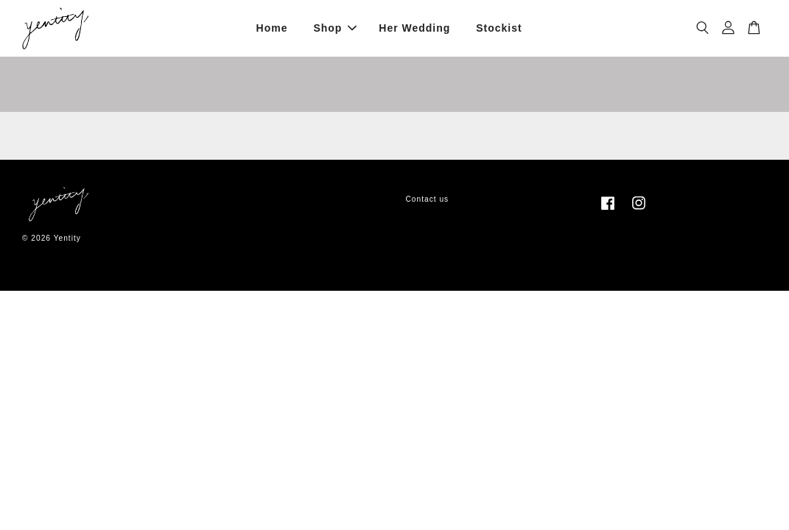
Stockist (499, 28)
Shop (335, 28)
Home (272, 28)
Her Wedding (414, 28)
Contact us (427, 199)
